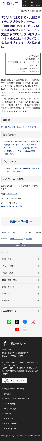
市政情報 (29, 239)
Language (7, 413)
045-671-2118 (11, 194)
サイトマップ (9, 419)
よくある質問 (9, 404)
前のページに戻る (9, 232)
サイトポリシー (10, 423)
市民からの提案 (10, 409)
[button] (25, 3)
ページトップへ (21, 245)
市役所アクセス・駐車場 (14, 389)
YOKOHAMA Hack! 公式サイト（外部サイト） (21, 127)
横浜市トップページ (16, 239)
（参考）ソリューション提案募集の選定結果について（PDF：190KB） (21, 170)
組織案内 (7, 394)
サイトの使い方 (10, 429)
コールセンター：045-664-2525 (16, 399)
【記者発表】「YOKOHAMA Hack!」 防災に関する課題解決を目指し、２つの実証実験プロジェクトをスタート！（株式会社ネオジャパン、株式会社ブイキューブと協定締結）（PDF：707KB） (22, 148)
